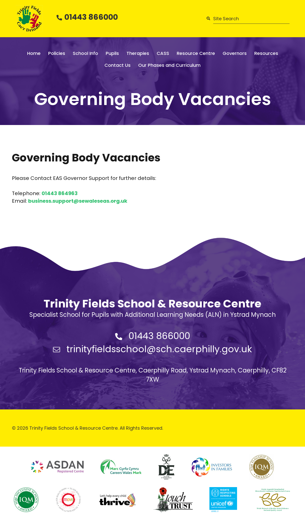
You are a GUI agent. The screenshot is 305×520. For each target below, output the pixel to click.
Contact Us (117, 65)
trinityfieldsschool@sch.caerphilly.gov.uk (159, 349)
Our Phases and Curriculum (169, 65)
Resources (266, 53)
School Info (85, 53)
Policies (56, 53)
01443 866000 (91, 17)
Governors (235, 53)
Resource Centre (196, 53)
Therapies (138, 53)
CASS (163, 53)
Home (34, 53)
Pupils (112, 53)
